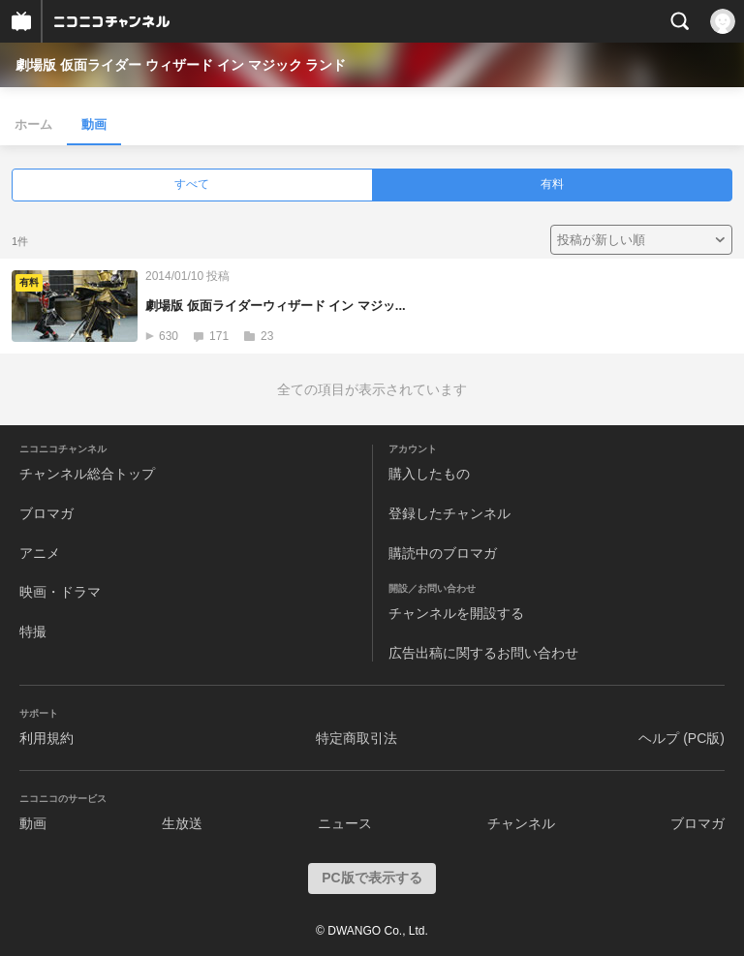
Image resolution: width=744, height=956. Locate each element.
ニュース (345, 823)
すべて (191, 184)
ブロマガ (46, 513)
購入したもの (429, 473)
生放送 (182, 823)
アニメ (39, 553)
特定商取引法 (356, 738)
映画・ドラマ (60, 592)
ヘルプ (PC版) (681, 738)
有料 (552, 184)
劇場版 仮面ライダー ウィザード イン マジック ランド (181, 65)
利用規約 (46, 738)
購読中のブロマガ (442, 553)
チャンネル (521, 823)
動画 (94, 124)
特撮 (32, 631)
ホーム (33, 124)
